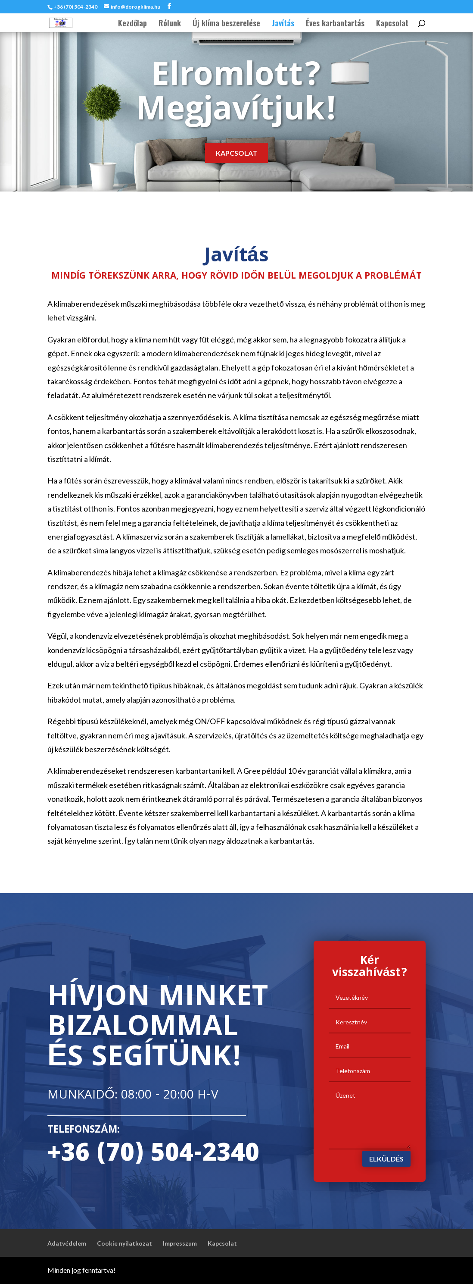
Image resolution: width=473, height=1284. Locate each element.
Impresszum (180, 1243)
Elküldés (386, 1159)
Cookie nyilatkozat (124, 1243)
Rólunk (170, 24)
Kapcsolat (392, 24)
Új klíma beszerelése (226, 24)
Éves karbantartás (335, 24)
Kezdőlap (132, 24)
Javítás (283, 24)
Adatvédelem (66, 1243)
